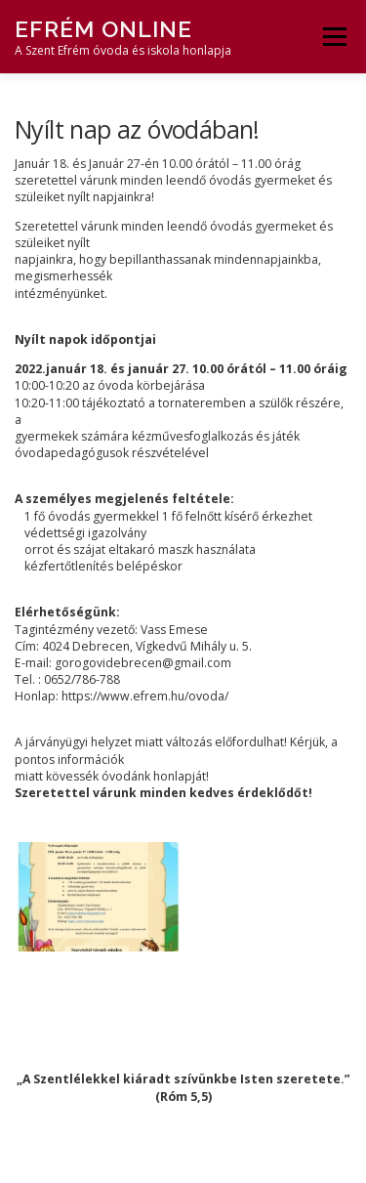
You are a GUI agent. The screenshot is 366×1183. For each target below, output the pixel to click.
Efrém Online (103, 29)
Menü (333, 36)
